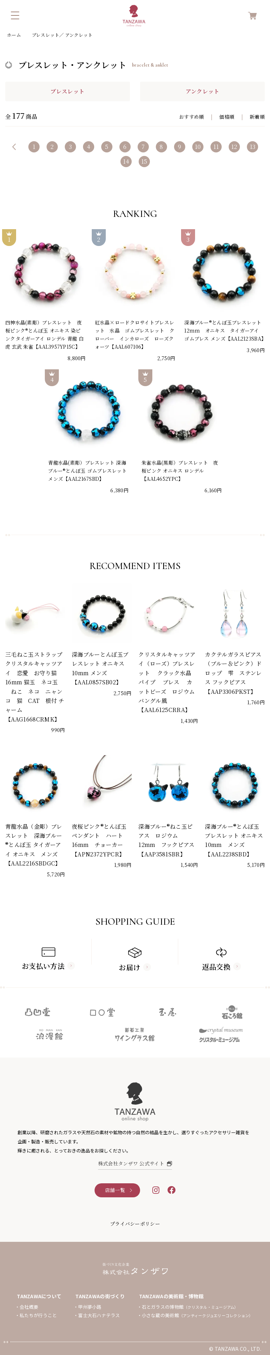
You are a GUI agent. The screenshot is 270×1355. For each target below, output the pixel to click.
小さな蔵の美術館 (197, 1315)
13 (253, 147)
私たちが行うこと (38, 1315)
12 (234, 147)
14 (126, 161)
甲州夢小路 (89, 1306)
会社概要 (29, 1306)
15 (144, 161)
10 (198, 147)
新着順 (257, 116)
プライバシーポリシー (135, 1223)
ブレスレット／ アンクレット (62, 35)
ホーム (14, 35)
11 (216, 147)
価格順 (226, 116)
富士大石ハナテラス (99, 1315)
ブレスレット (67, 91)
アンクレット (203, 91)
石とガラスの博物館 (190, 1306)
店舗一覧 (115, 1189)
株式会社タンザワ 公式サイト (135, 1163)
